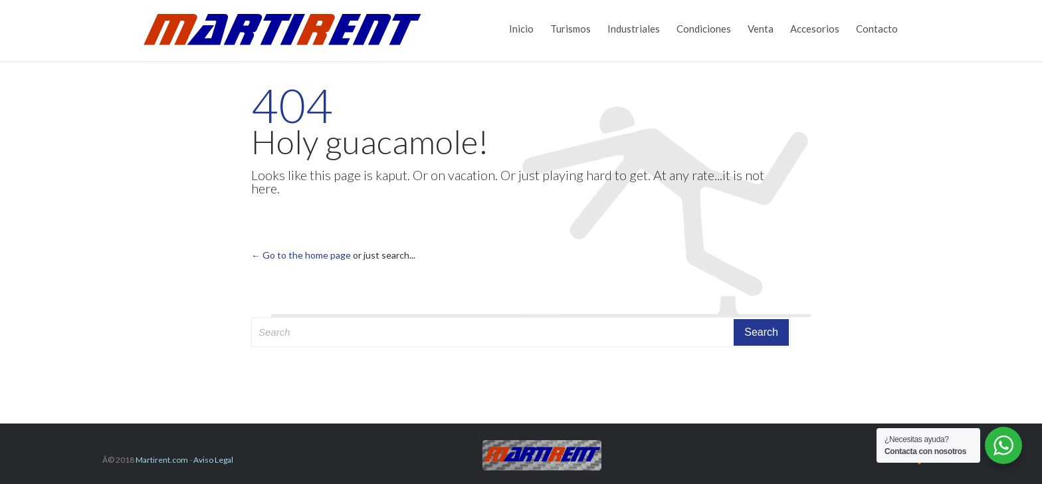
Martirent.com (162, 460)
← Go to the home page (301, 255)
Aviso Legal (213, 460)
